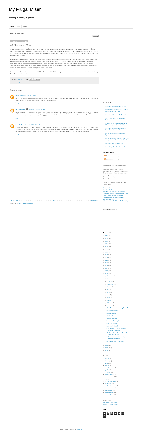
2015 (106, 265)
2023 (107, 244)
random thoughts (110, 386)
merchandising (109, 376)
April (108, 297)
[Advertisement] (54, 183)
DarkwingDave (20, 125)
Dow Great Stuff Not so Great (114, 143)
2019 (106, 254)
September (110, 284)
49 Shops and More (112, 310)
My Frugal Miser (25, 9)
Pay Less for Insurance (110, 188)
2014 (106, 268)
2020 (107, 252)
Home (12, 27)
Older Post (94, 200)
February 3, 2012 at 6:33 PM (37, 109)
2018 (106, 257)
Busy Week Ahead (112, 326)
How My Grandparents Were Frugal (114, 191)
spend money (109, 392)
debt (106, 363)
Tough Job (109, 315)
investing (107, 372)
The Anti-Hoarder (111, 318)
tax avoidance (109, 395)
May (108, 295)
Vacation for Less (108, 190)
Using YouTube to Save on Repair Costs (115, 193)
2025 (107, 238)
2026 (107, 236)
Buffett (107, 358)
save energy (108, 390)
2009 (107, 350)
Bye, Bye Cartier (111, 313)
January (109, 305)
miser (106, 379)
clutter (107, 361)
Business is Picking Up (113, 321)
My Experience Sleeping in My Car (115, 106)
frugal (107, 365)
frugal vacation (109, 368)
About (24, 27)
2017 (106, 260)
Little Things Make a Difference (113, 195)
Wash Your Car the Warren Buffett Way (115, 201)
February (110, 303)
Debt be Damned (111, 323)
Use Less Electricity (109, 199)
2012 (106, 273)
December (110, 276)
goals (106, 370)
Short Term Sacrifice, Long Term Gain (118, 308)
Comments (108, 159)
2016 (106, 263)
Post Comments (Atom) (26, 203)
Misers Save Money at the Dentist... (116, 114)
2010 (106, 348)
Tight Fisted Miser (110, 405)
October (109, 281)
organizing (108, 383)
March (109, 300)
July (108, 289)
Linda (17, 95)
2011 (106, 345)
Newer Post (14, 200)
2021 (106, 249)
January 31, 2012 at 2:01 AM (28, 95)
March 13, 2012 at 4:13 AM (32, 125)
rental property (109, 388)
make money (108, 374)
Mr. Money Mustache (110, 403)
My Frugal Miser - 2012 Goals (115, 341)
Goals (18, 27)
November (110, 278)
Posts (106, 156)
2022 (107, 246)
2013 (106, 271)
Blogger (79, 429)
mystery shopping (20, 82)
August (109, 287)
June (108, 292)
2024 (107, 241)
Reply (17, 103)
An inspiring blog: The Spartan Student (117, 147)
